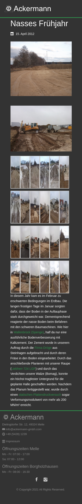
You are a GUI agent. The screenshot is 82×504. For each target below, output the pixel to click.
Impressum (12, 441)
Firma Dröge (43, 347)
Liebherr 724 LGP (23, 368)
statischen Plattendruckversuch (40, 394)
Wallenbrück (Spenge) (29, 332)
